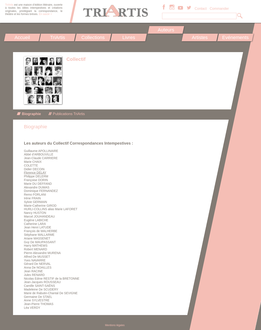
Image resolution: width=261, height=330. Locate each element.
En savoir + (45, 14)
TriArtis (57, 37)
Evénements (235, 37)
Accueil (22, 37)
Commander (219, 8)
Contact (201, 8)
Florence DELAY (35, 172)
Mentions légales (115, 325)
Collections (93, 37)
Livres (128, 37)
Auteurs (166, 30)
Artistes (200, 37)
